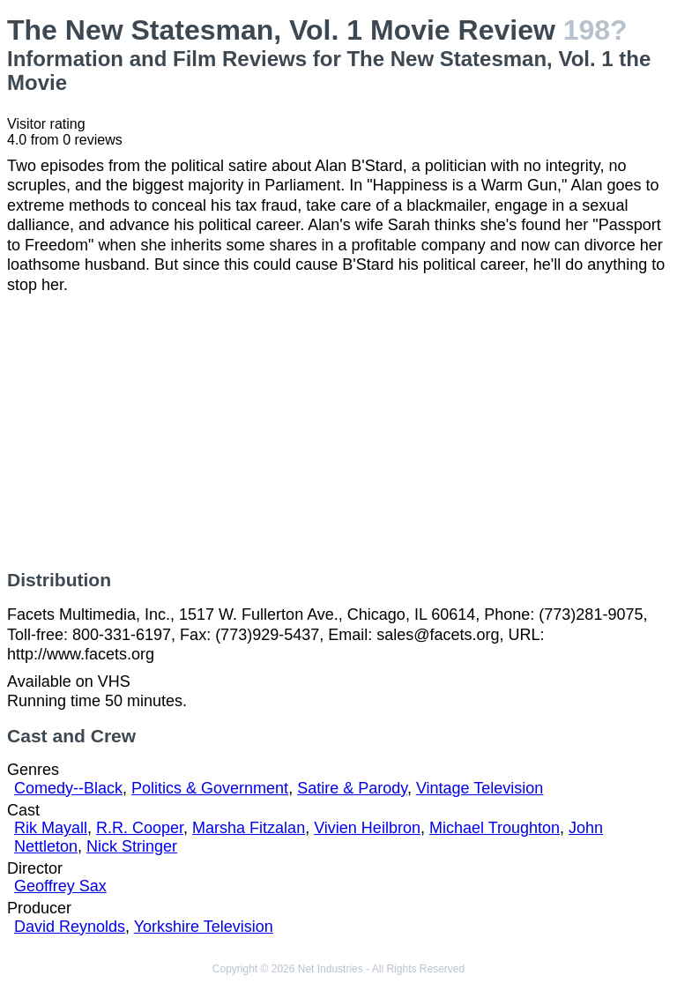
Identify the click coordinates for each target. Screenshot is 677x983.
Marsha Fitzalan (248, 828)
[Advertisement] (338, 432)
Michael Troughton (494, 828)
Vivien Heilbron (367, 828)
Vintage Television (479, 788)
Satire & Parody (352, 788)
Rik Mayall (50, 828)
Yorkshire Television (203, 926)
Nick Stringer (131, 846)
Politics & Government (209, 788)
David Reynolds (69, 926)
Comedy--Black (68, 788)
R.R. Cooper (139, 828)
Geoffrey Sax (60, 886)
